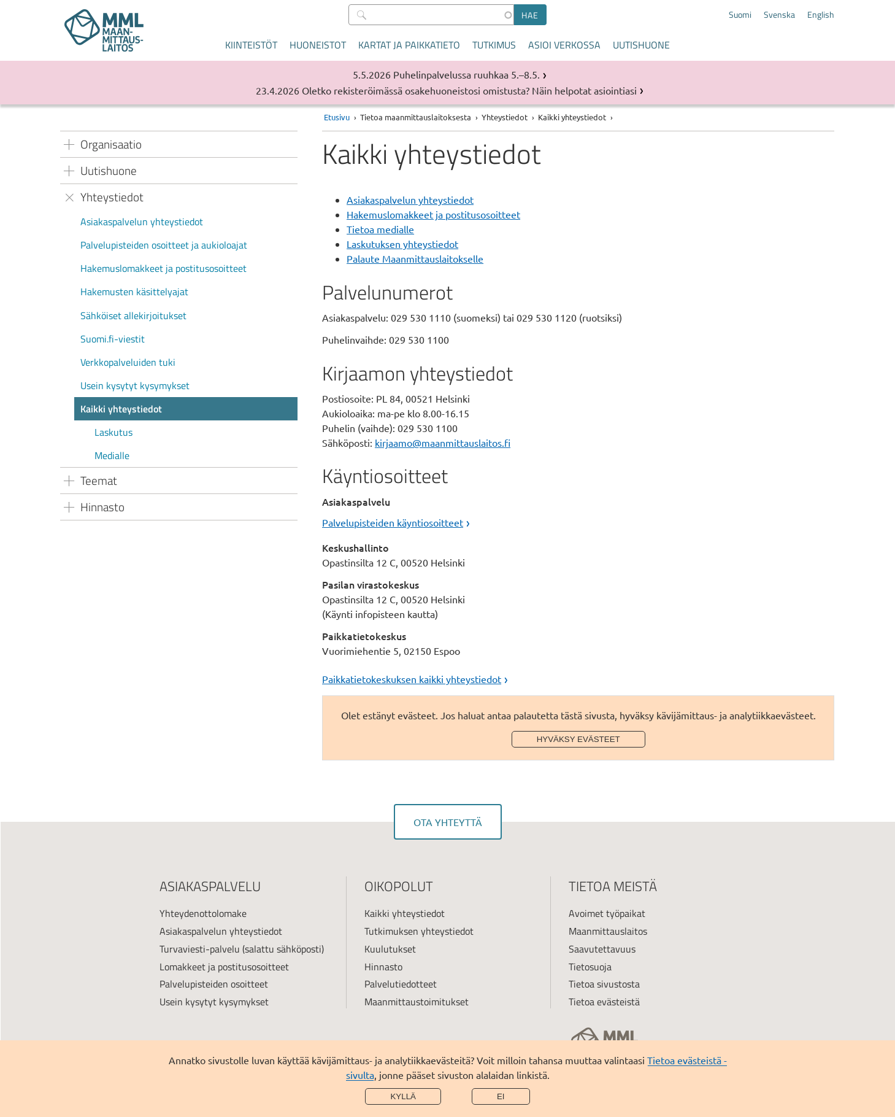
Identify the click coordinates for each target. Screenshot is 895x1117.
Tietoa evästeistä (604, 1001)
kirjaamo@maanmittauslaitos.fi (442, 442)
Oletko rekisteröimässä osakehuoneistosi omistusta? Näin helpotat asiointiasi (469, 90)
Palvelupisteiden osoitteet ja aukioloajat (163, 245)
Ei (501, 1096)
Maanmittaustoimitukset (416, 1001)
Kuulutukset (390, 948)
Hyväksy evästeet (578, 739)
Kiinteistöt (251, 44)
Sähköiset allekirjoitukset (133, 315)
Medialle (111, 455)
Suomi (740, 14)
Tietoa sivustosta (604, 983)
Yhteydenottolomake (203, 913)
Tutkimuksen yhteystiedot (419, 931)
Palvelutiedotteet (400, 983)
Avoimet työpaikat (607, 913)
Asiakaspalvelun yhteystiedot (141, 221)
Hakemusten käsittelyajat (134, 291)
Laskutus (113, 432)
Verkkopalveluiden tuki (127, 362)
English (820, 14)
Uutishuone (641, 44)
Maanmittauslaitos (608, 931)
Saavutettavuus (602, 948)
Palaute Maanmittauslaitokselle (415, 258)
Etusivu (337, 117)
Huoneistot (318, 44)
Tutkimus (494, 44)
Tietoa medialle (380, 229)
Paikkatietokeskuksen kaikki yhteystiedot (411, 679)
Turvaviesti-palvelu (199, 948)
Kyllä (403, 1096)
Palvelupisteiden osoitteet (213, 983)
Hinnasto (383, 966)
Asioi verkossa (564, 44)
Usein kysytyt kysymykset (135, 385)
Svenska (779, 14)
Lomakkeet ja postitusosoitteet (224, 966)
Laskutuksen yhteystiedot (402, 244)
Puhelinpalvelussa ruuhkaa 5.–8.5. (466, 74)
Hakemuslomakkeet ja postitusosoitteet (163, 268)
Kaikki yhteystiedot (121, 408)
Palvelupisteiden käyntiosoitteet (392, 522)
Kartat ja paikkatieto (409, 44)
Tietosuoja (590, 966)
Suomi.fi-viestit (112, 338)
